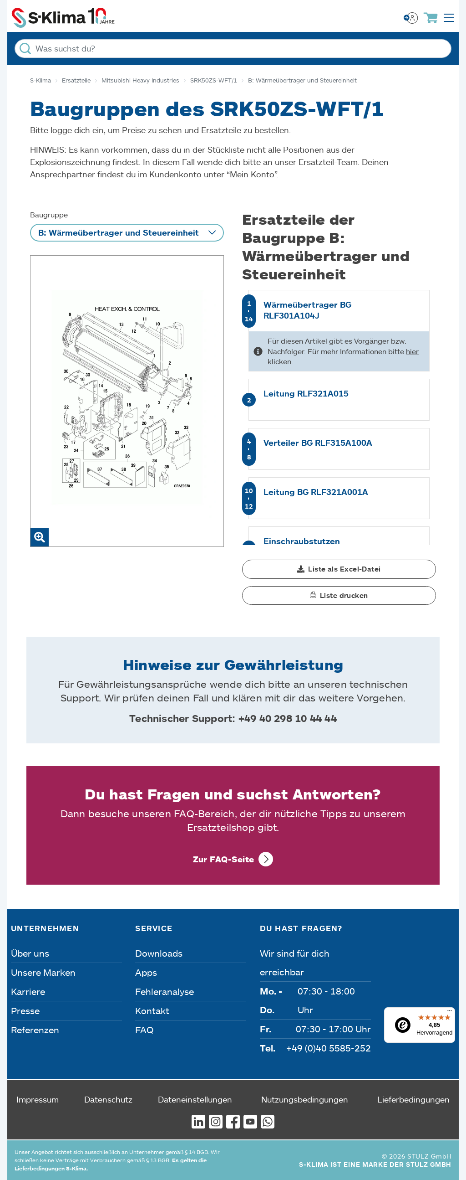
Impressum (37, 1099)
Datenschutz (108, 1099)
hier (412, 351)
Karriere (28, 991)
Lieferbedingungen (413, 1099)
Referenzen (35, 1029)
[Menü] (449, 1012)
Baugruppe (49, 214)
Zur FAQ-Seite (223, 859)
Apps (146, 972)
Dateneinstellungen (195, 1099)
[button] (339, 569)
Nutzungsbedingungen (304, 1099)
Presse (25, 1010)
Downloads (158, 953)
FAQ (144, 1029)
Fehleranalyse (164, 991)
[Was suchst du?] (233, 48)
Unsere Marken (43, 972)
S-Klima (40, 80)
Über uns (30, 953)
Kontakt (152, 1010)
